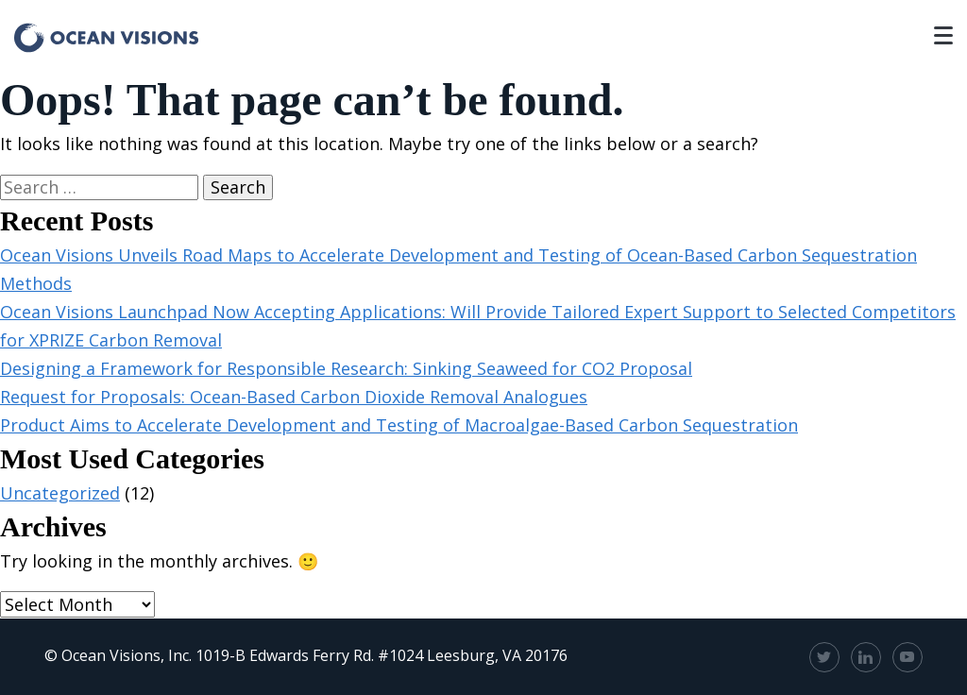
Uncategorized (60, 493)
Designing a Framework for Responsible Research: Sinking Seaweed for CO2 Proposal (346, 368)
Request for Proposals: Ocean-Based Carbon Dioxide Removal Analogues (293, 396)
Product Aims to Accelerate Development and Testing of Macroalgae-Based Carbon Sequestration (399, 425)
